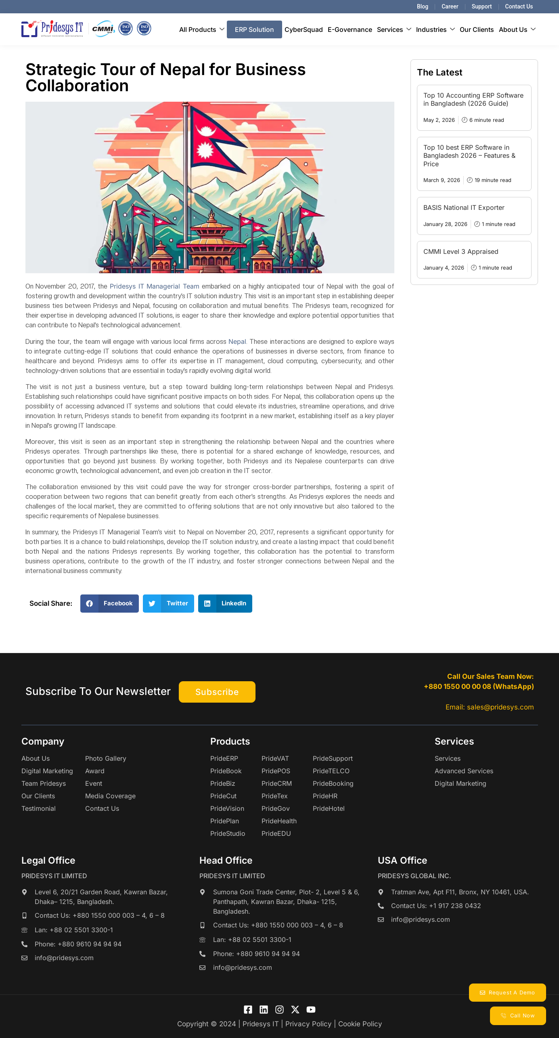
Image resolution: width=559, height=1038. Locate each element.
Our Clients (477, 29)
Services (394, 29)
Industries (435, 29)
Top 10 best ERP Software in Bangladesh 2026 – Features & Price (469, 155)
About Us (517, 29)
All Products (201, 29)
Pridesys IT (127, 286)
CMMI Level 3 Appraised (460, 251)
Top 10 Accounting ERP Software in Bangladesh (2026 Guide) (473, 99)
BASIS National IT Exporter (464, 207)
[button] (109, 603)
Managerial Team (173, 286)
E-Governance (350, 29)
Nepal (237, 341)
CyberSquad (304, 29)
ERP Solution (254, 29)
